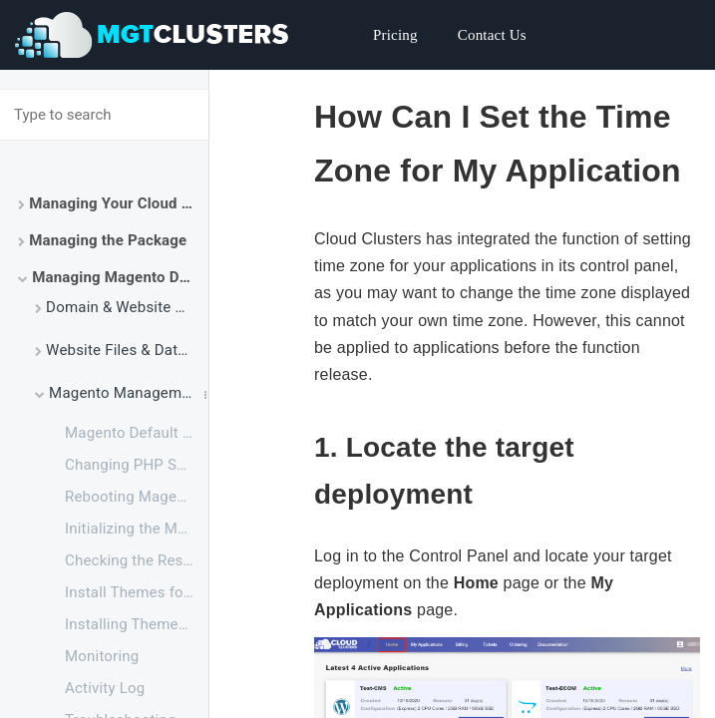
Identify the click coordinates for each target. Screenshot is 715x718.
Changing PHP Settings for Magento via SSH (136, 465)
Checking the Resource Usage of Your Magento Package (136, 560)
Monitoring (102, 656)
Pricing (395, 35)
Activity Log (105, 688)
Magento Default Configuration (136, 433)
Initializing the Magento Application (136, 529)
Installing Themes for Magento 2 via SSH (136, 624)
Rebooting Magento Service (136, 497)
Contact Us (492, 35)
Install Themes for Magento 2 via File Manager (136, 592)
